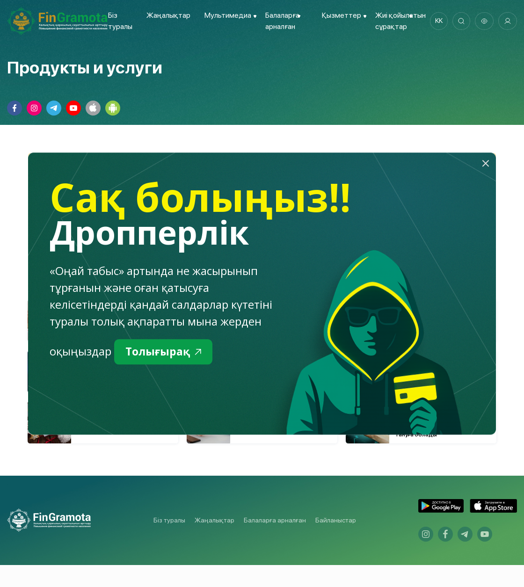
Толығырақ (164, 352)
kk (437, 21)
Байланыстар (335, 542)
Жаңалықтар (168, 15)
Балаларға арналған (275, 542)
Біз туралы (169, 542)
